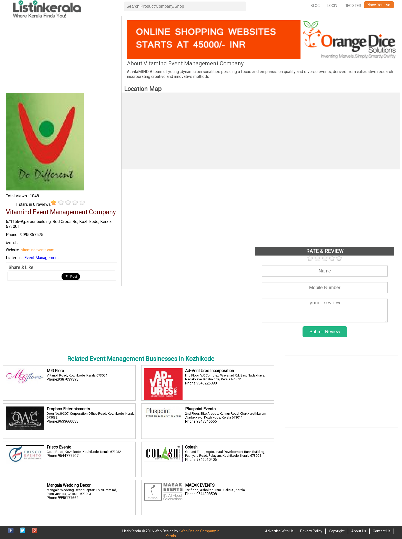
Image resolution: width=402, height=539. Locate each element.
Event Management (41, 257)
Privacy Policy (311, 531)
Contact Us (381, 531)
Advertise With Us (279, 531)
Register (353, 6)
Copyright (337, 531)
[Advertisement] (61, 56)
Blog (315, 6)
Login (332, 6)
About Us (358, 531)
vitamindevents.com (37, 250)
